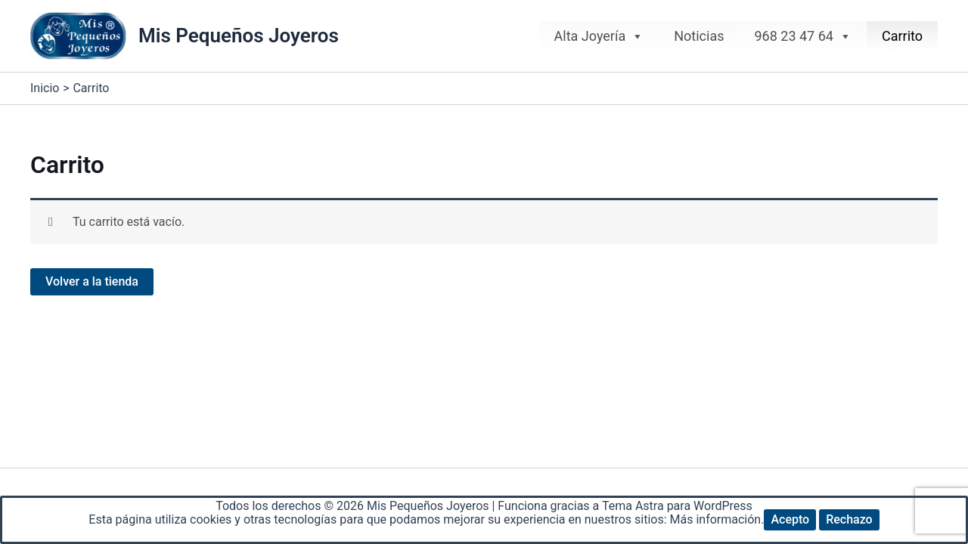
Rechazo (849, 519)
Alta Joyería (599, 36)
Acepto (790, 519)
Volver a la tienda (91, 281)
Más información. (717, 519)
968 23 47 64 (802, 36)
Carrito (902, 36)
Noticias (699, 36)
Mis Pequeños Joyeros (238, 35)
